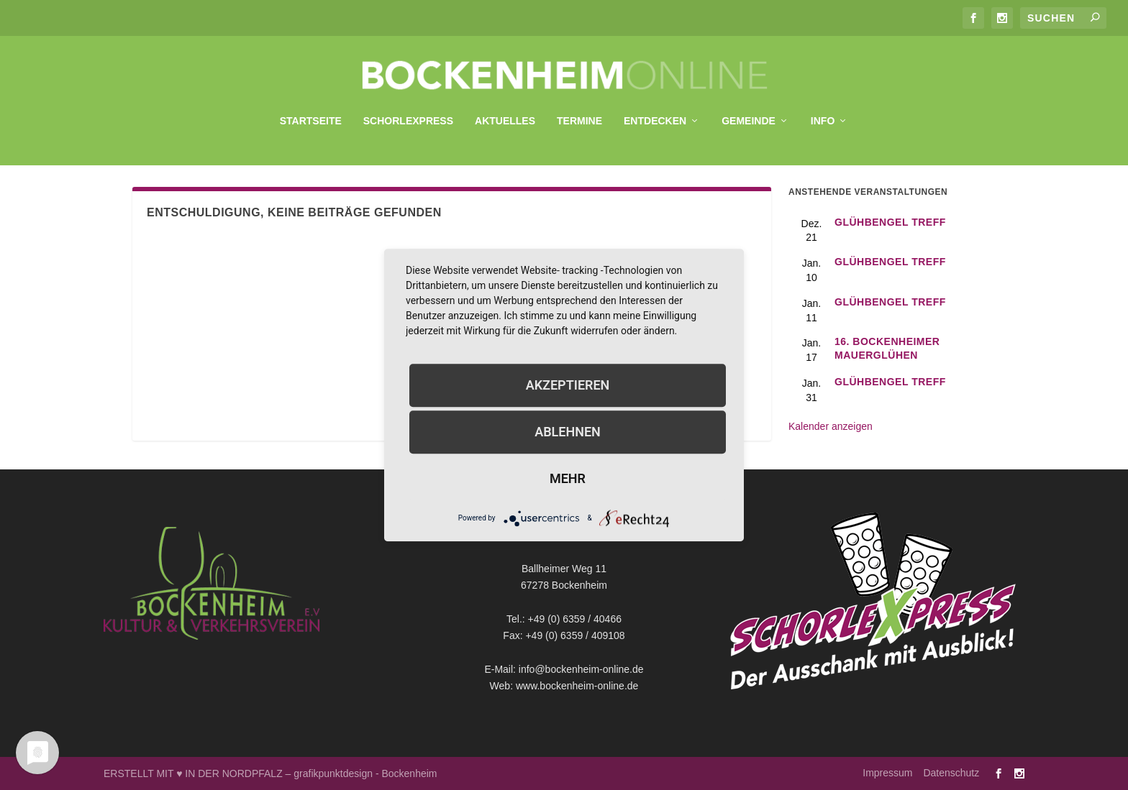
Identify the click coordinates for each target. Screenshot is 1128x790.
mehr (568, 478)
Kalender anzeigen (830, 426)
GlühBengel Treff (890, 222)
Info (822, 113)
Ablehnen (568, 431)
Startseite (311, 113)
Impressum (887, 772)
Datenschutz (951, 772)
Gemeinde (749, 113)
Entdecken (655, 113)
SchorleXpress (408, 113)
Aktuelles (505, 113)
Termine (579, 113)
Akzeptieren (568, 384)
